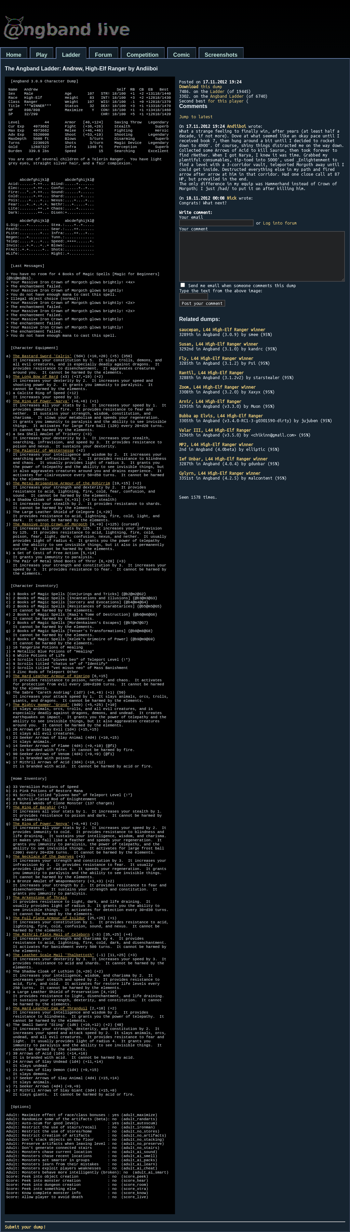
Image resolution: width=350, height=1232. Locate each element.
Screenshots (221, 55)
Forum (103, 55)
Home (13, 55)
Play (41, 55)
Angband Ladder (227, 96)
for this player (226, 100)
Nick (232, 198)
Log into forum (280, 222)
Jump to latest (196, 116)
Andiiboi (236, 126)
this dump (200, 86)
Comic (181, 55)
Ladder (71, 55)
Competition (143, 55)
